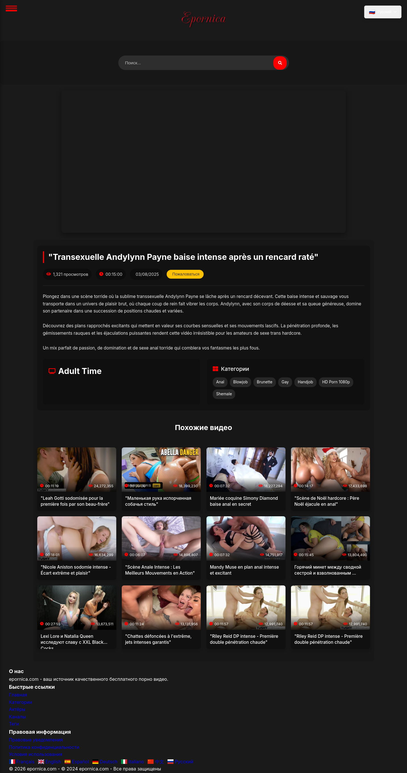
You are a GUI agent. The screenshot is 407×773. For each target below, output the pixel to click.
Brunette (264, 382)
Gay (285, 382)
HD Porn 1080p (336, 382)
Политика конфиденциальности (44, 747)
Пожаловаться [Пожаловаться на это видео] (186, 274)
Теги (14, 724)
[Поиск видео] (280, 63)
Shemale (224, 394)
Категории (20, 702)
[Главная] (204, 20)
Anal (220, 382)
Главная (18, 695)
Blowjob (240, 382)
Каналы (17, 717)
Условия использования (36, 754)
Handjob (305, 382)
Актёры (17, 709)
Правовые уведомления (36, 740)
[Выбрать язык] (382, 12)
